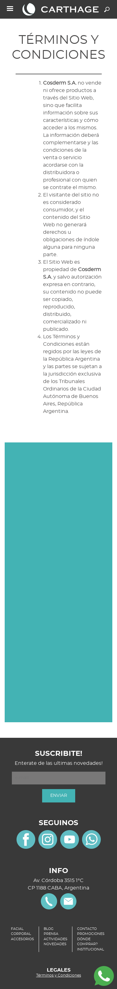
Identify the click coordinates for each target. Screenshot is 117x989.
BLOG (49, 929)
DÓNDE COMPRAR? (87, 941)
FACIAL (17, 929)
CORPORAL (21, 934)
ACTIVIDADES (55, 939)
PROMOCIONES (91, 934)
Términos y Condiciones (58, 975)
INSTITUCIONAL (90, 949)
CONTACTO (87, 929)
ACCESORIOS (22, 939)
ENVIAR (58, 795)
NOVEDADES (55, 944)
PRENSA (51, 934)
